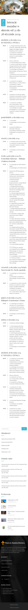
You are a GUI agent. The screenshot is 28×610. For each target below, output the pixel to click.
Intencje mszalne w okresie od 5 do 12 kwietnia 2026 (14, 464)
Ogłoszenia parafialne (6, 439)
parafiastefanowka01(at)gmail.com (9, 550)
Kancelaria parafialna (6, 560)
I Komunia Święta (12, 505)
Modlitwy (3, 448)
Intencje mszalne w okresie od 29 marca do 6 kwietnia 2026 (11, 470)
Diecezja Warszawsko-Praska (10, 590)
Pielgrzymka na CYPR (13, 500)
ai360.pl (16, 604)
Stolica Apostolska (7, 588)
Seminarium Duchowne (8, 593)
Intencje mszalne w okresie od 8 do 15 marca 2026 (13, 485)
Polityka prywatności (14, 607)
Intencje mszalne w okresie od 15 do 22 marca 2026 (13, 481)
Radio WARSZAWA (7, 592)
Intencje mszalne (5, 442)
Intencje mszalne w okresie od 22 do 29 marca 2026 (13, 476)
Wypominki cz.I (5, 452)
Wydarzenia (4, 445)
